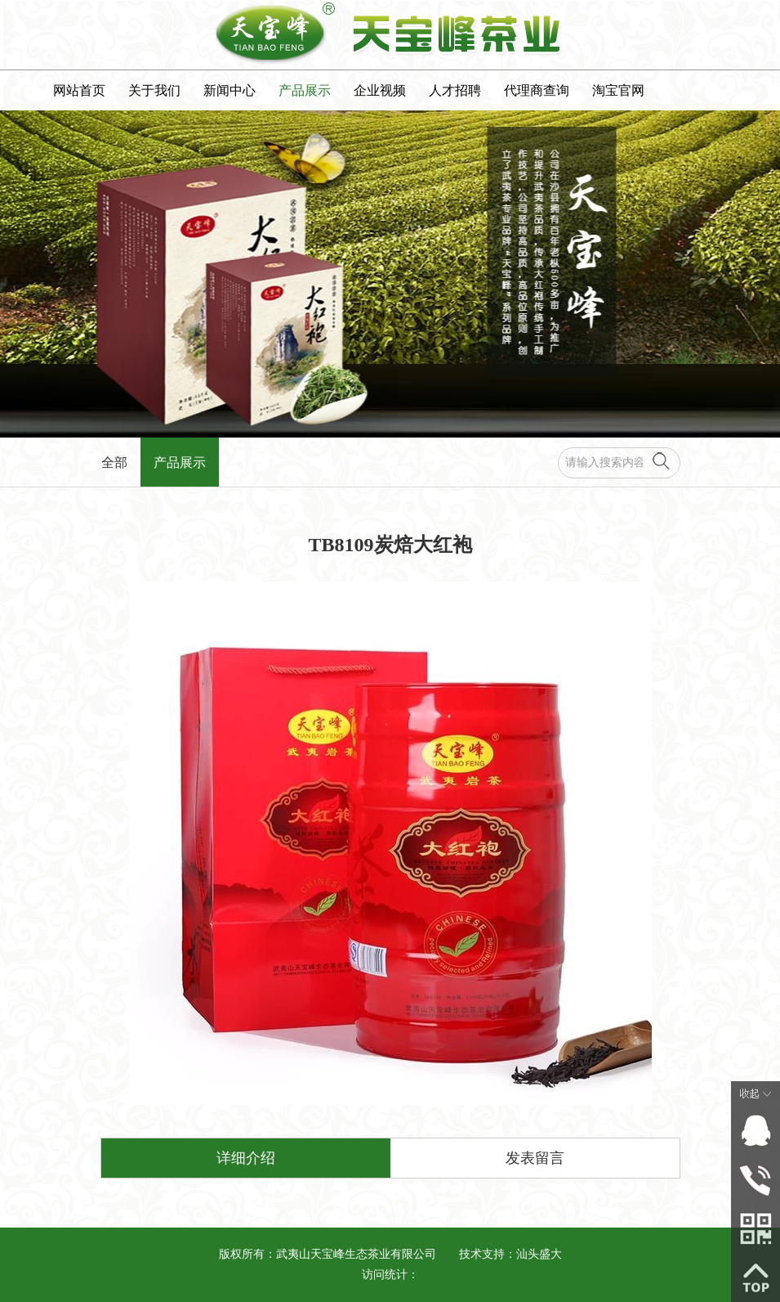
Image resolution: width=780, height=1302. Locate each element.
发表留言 (535, 1158)
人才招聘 (455, 90)
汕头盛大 (539, 1254)
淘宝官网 (618, 90)
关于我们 (154, 90)
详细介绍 (245, 1158)
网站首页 (79, 90)
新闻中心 (229, 90)
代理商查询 (536, 90)
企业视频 (380, 90)
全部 (114, 462)
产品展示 (305, 90)
